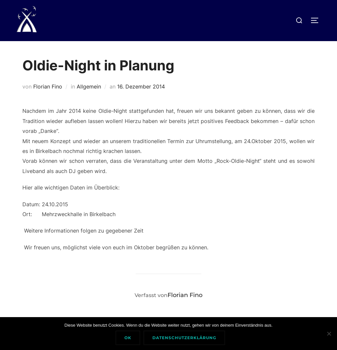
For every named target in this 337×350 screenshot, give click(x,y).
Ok (127, 337)
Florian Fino (47, 86)
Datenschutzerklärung (184, 337)
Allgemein (89, 86)
